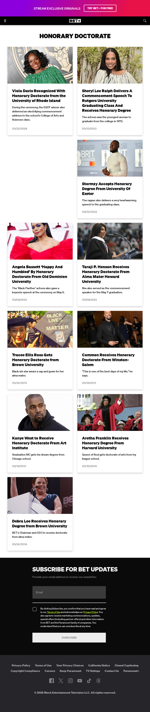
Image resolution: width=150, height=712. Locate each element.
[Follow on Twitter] (61, 680)
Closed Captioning (126, 665)
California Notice (99, 665)
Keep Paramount (70, 671)
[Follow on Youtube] (79, 680)
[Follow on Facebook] (51, 680)
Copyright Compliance (25, 671)
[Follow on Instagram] (70, 680)
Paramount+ (131, 671)
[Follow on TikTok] (89, 680)
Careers (50, 671)
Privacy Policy (90, 612)
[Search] (144, 20)
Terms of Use (53, 612)
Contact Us (112, 671)
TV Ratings (93, 671)
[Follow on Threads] (98, 680)
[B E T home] (75, 22)
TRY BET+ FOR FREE (100, 8)
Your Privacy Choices (70, 665)
